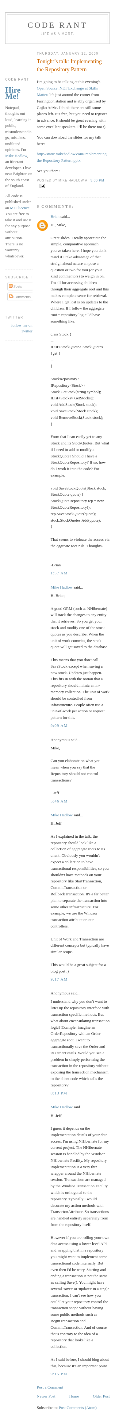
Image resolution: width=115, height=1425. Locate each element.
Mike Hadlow (62, 587)
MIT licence (20, 208)
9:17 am (59, 979)
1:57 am (59, 573)
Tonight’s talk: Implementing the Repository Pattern (69, 65)
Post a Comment (50, 1387)
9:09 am (59, 725)
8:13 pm (59, 1093)
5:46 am (59, 801)
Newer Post (46, 1396)
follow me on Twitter (22, 328)
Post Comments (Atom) (78, 1407)
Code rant (57, 25)
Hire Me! (13, 93)
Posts (15, 286)
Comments (20, 296)
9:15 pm (59, 1374)
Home (74, 1396)
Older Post (101, 1396)
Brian (55, 216)
